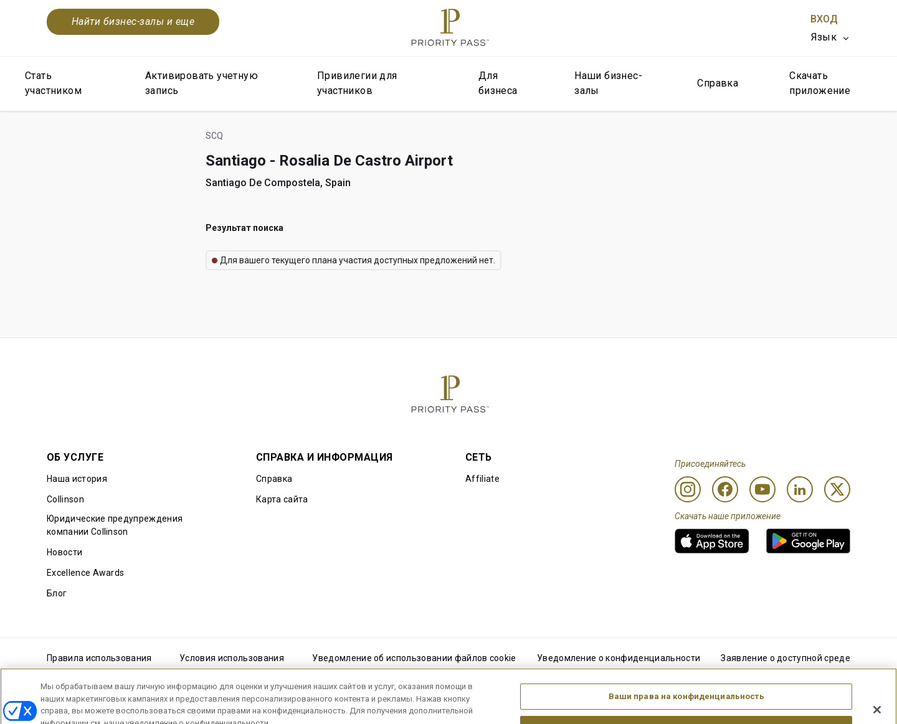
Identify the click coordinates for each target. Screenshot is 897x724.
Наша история (77, 479)
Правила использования (99, 658)
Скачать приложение (819, 83)
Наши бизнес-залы (608, 83)
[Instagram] (688, 489)
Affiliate (482, 479)
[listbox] (830, 37)
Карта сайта (282, 499)
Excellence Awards (85, 573)
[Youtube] (762, 489)
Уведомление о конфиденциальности (618, 658)
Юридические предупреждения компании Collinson (115, 525)
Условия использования (231, 658)
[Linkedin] (800, 489)
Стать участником (53, 83)
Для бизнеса (498, 83)
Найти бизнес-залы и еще (133, 21)
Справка (717, 83)
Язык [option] (824, 37)
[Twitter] (837, 489)
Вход (824, 19)
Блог (57, 593)
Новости (64, 552)
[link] (712, 541)
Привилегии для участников (357, 83)
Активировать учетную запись (201, 83)
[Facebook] (725, 489)
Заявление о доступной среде (785, 658)
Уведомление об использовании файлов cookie (414, 658)
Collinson (65, 499)
